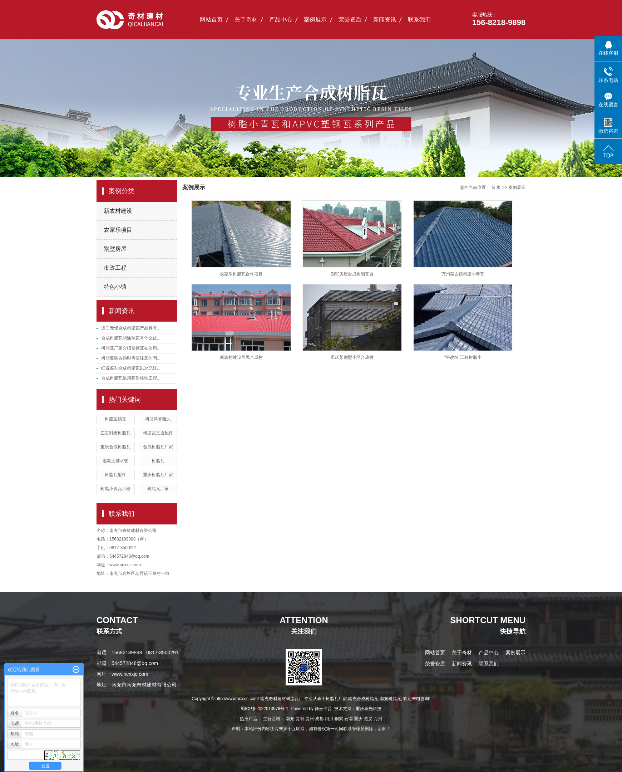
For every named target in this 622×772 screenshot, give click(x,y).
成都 (319, 718)
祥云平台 (323, 708)
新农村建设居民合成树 (241, 357)
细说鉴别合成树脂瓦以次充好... (131, 368)
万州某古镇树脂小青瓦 (462, 274)
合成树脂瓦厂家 (158, 446)
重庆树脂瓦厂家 (158, 474)
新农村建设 (118, 211)
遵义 (368, 718)
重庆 (358, 718)
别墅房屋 (115, 249)
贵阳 (299, 718)
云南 (348, 718)
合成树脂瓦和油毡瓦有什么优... (131, 338)
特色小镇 (115, 287)
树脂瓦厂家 (158, 488)
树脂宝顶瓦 (115, 418)
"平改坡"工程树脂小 (463, 357)
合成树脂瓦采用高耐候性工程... (131, 378)
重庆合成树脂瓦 (115, 446)
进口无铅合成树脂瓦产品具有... (131, 328)
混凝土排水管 (115, 460)
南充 (290, 718)
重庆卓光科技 (368, 708)
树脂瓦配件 (115, 474)
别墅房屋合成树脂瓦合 (352, 274)
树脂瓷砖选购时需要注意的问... (131, 358)
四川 (329, 718)
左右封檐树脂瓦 (115, 432)
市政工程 (115, 268)
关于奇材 (246, 19)
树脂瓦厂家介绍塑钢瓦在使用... (131, 348)
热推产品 (248, 718)
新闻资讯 (384, 19)
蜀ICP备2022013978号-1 (264, 708)
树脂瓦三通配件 (158, 432)
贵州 (309, 718)
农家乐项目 (118, 230)
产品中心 (280, 19)
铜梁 (339, 718)
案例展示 (315, 19)
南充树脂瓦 (390, 698)
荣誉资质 (350, 19)
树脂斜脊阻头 (158, 418)
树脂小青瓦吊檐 (115, 488)
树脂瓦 (158, 460)
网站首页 (211, 19)
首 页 (496, 187)
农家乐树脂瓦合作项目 (241, 274)
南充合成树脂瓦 (363, 698)
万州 (378, 718)
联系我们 (419, 19)
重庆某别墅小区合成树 (352, 357)
